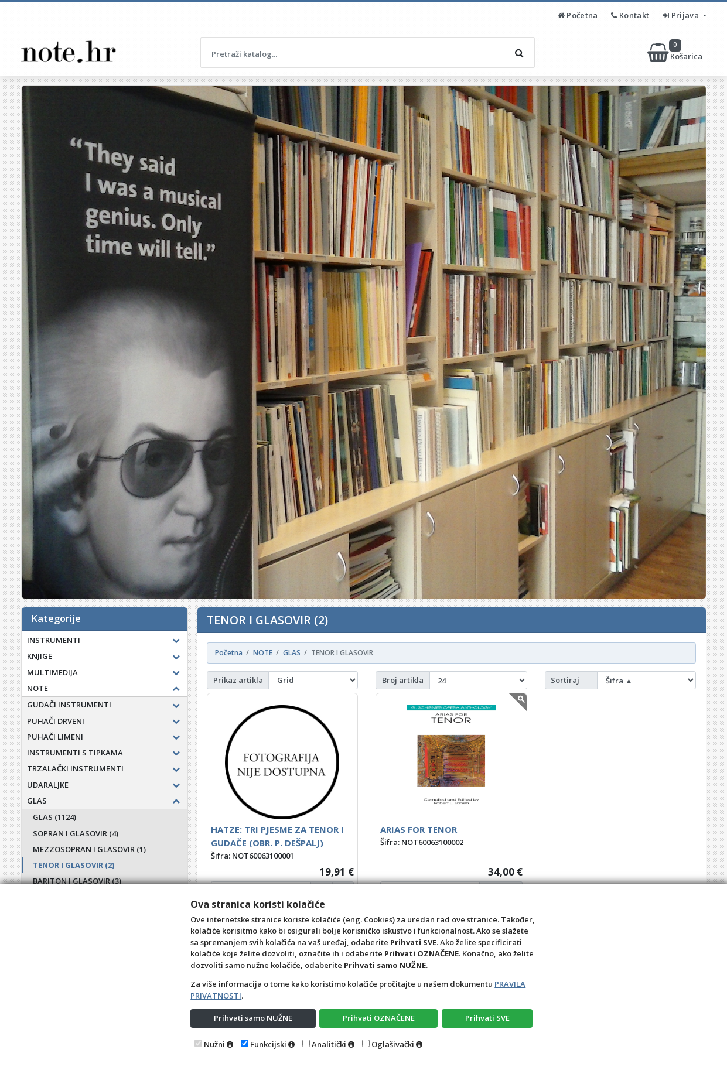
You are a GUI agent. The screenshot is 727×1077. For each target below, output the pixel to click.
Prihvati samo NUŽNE (253, 1018)
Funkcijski (268, 1044)
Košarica (675, 52)
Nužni (214, 1044)
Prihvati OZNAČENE (379, 1018)
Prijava (682, 15)
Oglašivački (392, 1044)
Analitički (329, 1044)
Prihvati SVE (487, 1018)
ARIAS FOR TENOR (418, 829)
